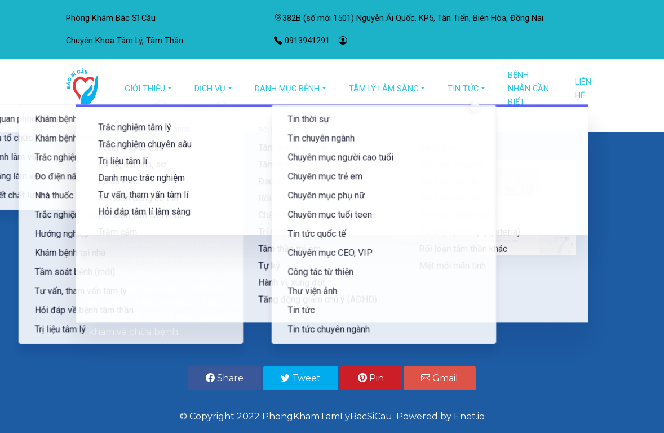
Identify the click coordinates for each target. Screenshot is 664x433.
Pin (371, 378)
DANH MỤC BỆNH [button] (287, 88)
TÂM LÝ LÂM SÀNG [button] (384, 88)
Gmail (439, 378)
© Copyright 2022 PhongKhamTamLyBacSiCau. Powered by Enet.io (332, 416)
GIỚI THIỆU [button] (145, 88)
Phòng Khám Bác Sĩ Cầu (111, 18)
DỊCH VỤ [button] (209, 88)
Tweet (301, 378)
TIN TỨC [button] (463, 88)
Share (225, 378)
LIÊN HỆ (583, 88)
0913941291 (302, 41)
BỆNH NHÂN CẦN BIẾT (528, 88)
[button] (50, 125)
